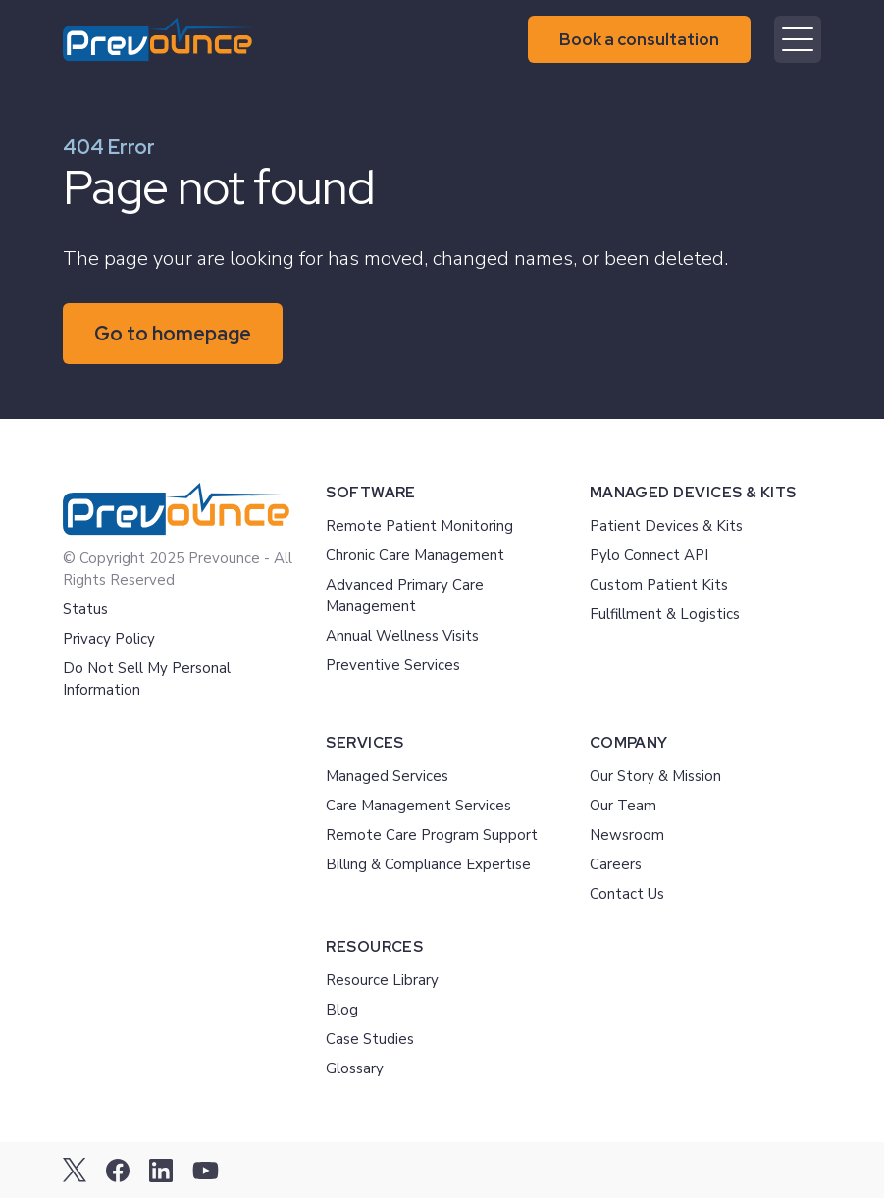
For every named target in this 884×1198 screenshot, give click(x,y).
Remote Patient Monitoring (419, 526)
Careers (616, 864)
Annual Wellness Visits (402, 636)
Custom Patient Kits (659, 585)
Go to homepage (172, 333)
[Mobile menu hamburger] (797, 39)
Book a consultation (639, 39)
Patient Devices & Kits (666, 526)
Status (85, 609)
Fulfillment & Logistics (665, 614)
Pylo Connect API (649, 555)
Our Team (623, 805)
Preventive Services (393, 665)
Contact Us (627, 894)
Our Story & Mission (655, 776)
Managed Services (387, 776)
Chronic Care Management (415, 555)
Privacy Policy (109, 639)
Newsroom (627, 835)
